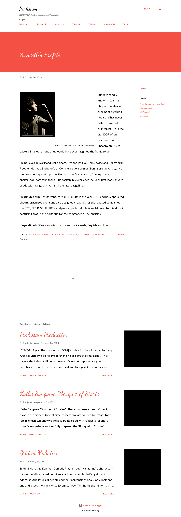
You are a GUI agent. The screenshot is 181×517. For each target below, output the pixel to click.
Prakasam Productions (45, 334)
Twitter (92, 24)
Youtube (76, 24)
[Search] (148, 8)
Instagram (59, 24)
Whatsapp (24, 24)
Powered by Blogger (90, 505)
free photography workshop (152, 104)
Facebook (41, 24)
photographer (146, 108)
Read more (108, 375)
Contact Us (109, 24)
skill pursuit (145, 112)
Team (125, 24)
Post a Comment (38, 375)
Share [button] (143, 88)
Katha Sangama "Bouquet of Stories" (61, 393)
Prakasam (28, 9)
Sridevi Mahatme (39, 453)
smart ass (144, 116)
